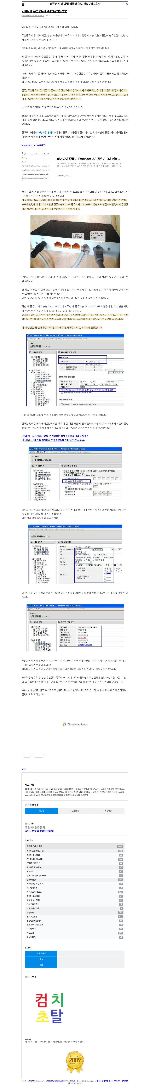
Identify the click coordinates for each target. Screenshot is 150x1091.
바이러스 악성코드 (75, 892)
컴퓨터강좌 (78, 792)
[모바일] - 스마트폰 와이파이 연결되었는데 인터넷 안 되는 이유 (53, 440)
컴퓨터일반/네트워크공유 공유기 (33, 16)
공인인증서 (103, 792)
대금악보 (89, 789)
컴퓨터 (42, 792)
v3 (116, 789)
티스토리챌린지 (69, 789)
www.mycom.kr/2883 (34, 145)
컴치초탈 (86, 792)
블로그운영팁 (75, 916)
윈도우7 (75, 871)
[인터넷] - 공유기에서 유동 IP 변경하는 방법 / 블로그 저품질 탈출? (55, 436)
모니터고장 (45, 795)
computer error (55, 789)
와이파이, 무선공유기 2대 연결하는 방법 (44, 11)
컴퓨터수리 (49, 792)
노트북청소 (59, 792)
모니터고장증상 (62, 795)
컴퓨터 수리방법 (75, 855)
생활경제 (75, 912)
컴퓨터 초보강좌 (75, 896)
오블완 (53, 795)
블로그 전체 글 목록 (75, 846)
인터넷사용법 (75, 888)
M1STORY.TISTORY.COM (55, 1081)
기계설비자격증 (75, 908)
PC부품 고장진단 (75, 863)
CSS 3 (84, 1081)
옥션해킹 (111, 792)
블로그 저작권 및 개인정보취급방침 (39, 831)
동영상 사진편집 (75, 900)
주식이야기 (75, 937)
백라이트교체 (82, 795)
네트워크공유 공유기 (75, 884)
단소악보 (72, 795)
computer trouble (33, 795)
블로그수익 (80, 789)
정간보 (37, 789)
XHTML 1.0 (74, 1081)
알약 (112, 789)
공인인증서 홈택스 (75, 921)
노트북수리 (105, 789)
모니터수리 (29, 789)
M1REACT (31, 1081)
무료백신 (94, 792)
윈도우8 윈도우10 (75, 867)
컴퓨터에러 (68, 792)
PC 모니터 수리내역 (75, 859)
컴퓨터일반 (75, 879)
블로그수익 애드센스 (75, 925)
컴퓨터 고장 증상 (32, 792)
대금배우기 (75, 929)
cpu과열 (121, 792)
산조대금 (96, 789)
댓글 (23, 769)
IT (116, 792)
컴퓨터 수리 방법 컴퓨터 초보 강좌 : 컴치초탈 (75, 3)
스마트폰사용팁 (75, 904)
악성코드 (121, 789)
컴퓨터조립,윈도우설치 (75, 851)
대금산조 (44, 789)
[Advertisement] (75, 724)
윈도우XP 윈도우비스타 (75, 875)
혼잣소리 (75, 933)
